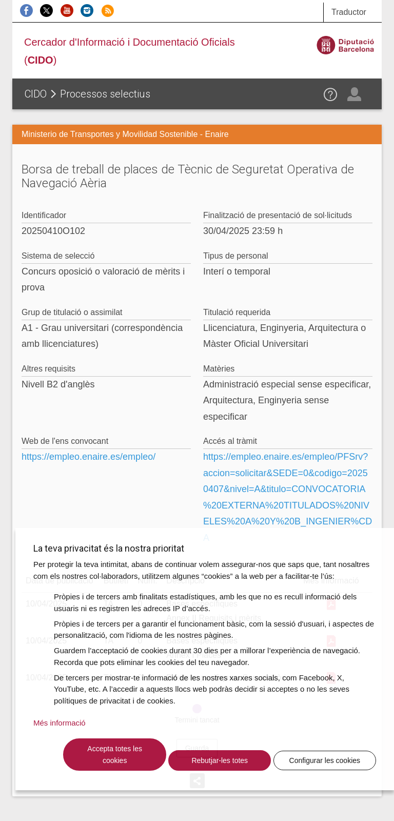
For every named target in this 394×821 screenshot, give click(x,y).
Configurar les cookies (325, 760)
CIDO (36, 94)
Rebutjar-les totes (219, 760)
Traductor (348, 12)
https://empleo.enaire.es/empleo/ (88, 457)
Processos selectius (105, 94)
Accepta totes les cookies (114, 755)
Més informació (59, 722)
